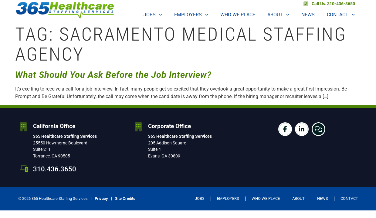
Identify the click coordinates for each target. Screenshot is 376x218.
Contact (341, 14)
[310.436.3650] (24, 168)
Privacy (101, 198)
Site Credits (125, 198)
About (278, 14)
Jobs (153, 14)
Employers (191, 14)
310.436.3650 (54, 169)
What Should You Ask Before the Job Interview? (113, 75)
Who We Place (237, 15)
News (308, 15)
